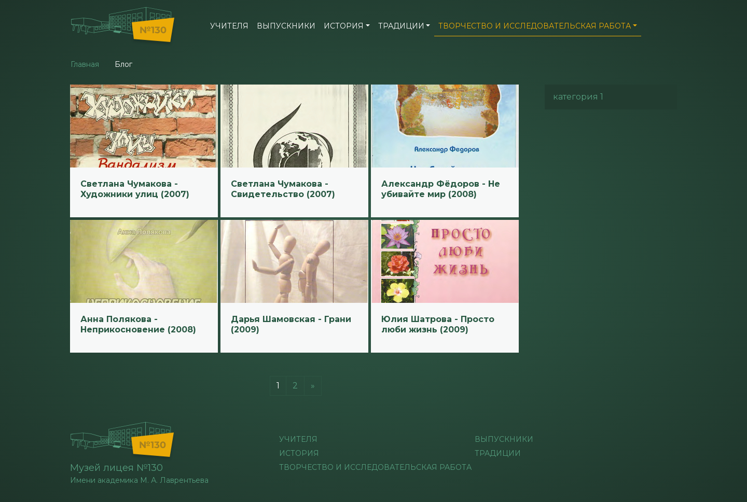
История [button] (344, 26)
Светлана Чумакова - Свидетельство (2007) (283, 189)
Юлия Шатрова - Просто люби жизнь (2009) (437, 324)
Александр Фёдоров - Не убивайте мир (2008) (440, 189)
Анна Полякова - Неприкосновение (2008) (138, 324)
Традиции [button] (401, 26)
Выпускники (286, 26)
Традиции (498, 453)
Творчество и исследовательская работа (375, 467)
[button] (668, 25)
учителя (229, 26)
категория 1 (578, 97)
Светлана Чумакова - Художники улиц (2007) (134, 189)
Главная (85, 64)
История (299, 453)
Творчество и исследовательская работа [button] (534, 26)
